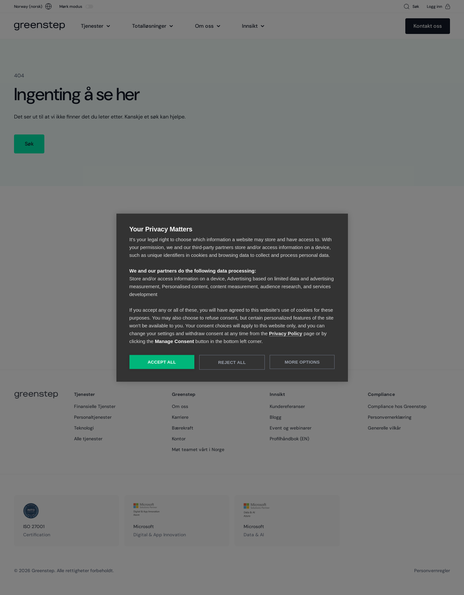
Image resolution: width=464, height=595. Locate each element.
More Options (302, 361)
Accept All (162, 361)
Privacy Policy (285, 333)
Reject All (232, 362)
